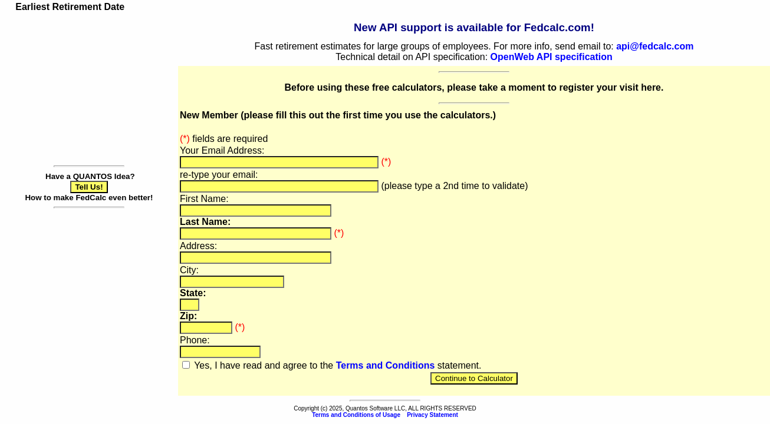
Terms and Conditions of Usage (356, 415)
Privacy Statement (432, 415)
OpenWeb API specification (552, 57)
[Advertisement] (89, 87)
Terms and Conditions (385, 365)
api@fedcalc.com (654, 46)
